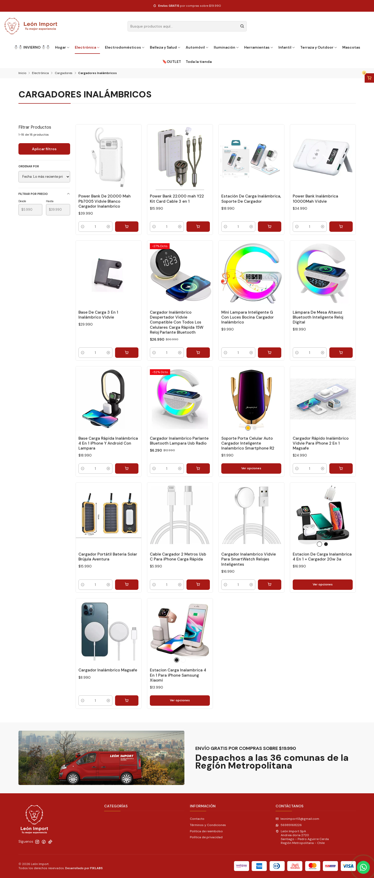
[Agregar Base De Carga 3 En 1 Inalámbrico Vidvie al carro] (126, 352)
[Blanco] (319, 544)
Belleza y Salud (165, 47)
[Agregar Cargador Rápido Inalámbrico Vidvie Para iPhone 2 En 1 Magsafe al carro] (341, 468)
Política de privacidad (206, 837)
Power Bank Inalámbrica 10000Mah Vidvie (315, 199)
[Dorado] (248, 428)
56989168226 (289, 825)
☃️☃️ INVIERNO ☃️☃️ (32, 47)
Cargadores (63, 73)
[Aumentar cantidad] (108, 227)
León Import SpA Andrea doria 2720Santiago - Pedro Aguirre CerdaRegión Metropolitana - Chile (302, 837)
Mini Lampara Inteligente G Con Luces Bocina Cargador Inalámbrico (247, 317)
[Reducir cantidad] (82, 227)
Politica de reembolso (206, 831)
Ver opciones (251, 468)
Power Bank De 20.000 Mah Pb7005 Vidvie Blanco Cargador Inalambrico (104, 201)
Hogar (62, 47)
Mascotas (351, 47)
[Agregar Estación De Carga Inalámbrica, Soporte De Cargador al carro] (269, 226)
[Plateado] (254, 428)
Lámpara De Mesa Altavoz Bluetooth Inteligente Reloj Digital (318, 317)
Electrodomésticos (125, 47)
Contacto (197, 819)
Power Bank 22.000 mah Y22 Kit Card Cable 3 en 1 (177, 199)
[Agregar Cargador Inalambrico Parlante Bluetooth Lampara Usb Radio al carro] (198, 468)
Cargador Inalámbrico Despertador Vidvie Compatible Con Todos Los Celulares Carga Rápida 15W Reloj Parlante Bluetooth (176, 322)
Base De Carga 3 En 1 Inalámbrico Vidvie (98, 315)
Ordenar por (28, 166)
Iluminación (226, 47)
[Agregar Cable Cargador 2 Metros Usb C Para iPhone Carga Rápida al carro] (198, 584)
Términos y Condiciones (208, 825)
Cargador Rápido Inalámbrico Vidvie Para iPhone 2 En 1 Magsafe (321, 443)
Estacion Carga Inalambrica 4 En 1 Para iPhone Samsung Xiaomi (178, 675)
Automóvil (197, 47)
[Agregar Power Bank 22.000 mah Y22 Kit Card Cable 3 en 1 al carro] (198, 226)
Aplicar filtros (44, 149)
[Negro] (326, 544)
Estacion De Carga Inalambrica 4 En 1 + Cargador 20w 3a (322, 557)
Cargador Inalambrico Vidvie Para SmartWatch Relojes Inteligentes (248, 559)
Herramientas (259, 47)
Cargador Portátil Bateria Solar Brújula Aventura (107, 557)
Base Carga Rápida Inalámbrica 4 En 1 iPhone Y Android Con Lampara (108, 443)
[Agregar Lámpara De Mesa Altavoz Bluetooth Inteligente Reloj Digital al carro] (341, 352)
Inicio (22, 73)
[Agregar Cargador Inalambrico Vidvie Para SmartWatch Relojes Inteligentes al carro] (269, 584)
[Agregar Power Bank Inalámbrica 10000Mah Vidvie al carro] (341, 226)
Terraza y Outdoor (319, 47)
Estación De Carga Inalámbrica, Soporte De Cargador (251, 199)
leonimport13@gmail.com (297, 819)
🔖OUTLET (171, 61)
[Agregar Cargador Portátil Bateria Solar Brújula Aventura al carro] (126, 584)
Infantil (287, 47)
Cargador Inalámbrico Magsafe (107, 670)
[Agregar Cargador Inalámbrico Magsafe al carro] (126, 700)
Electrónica (87, 47)
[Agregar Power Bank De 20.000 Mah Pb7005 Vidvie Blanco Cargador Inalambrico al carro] (126, 226)
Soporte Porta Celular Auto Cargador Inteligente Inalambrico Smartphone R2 (247, 443)
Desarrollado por (84, 868)
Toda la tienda (199, 61)
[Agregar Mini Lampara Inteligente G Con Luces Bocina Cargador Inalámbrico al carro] (269, 352)
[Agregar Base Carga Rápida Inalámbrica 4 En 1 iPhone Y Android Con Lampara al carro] (126, 468)
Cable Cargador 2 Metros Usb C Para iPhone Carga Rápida (178, 557)
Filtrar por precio (44, 194)
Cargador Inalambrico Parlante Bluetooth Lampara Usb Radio (179, 441)
